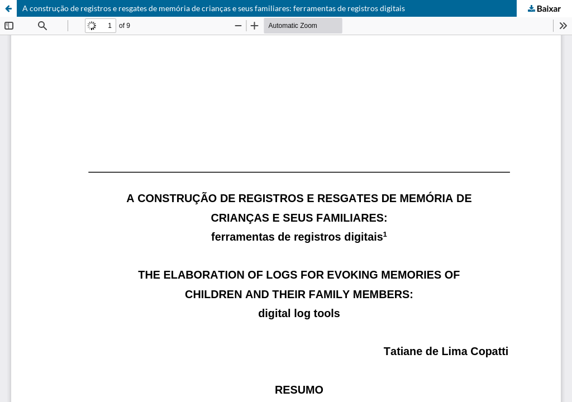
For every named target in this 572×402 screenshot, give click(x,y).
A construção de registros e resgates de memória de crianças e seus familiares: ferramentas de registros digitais (213, 8)
